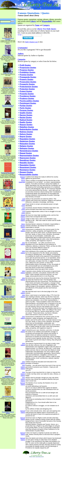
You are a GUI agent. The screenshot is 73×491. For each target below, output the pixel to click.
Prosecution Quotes (28, 82)
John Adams (23, 230)
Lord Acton (23, 199)
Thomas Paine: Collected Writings (8, 412)
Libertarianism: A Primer (8, 377)
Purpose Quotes (26, 110)
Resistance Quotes (27, 170)
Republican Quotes (28, 160)
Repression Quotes (28, 158)
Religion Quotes (26, 146)
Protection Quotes (27, 89)
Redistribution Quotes (29, 129)
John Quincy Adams (23, 367)
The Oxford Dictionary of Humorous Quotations (8, 105)
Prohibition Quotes (27, 72)
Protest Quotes (26, 91)
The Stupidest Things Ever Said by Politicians (7, 189)
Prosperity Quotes (27, 84)
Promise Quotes (26, 75)
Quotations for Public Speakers (7, 326)
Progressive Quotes (28, 68)
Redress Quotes (26, 132)
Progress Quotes (27, 70)
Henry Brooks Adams (23, 225)
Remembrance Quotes (29, 151)
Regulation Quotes (27, 139)
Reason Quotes (26, 125)
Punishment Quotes (28, 103)
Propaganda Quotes (28, 77)
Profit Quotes (25, 65)
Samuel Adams (22, 383)
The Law (8, 154)
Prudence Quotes (27, 98)
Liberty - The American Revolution (7, 341)
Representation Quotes (29, 155)
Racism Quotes (26, 115)
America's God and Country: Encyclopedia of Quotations (8, 135)
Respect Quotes (26, 172)
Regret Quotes (26, 136)
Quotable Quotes (8, 222)
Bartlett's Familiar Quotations (8, 172)
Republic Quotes (26, 163)
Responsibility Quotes (29, 174)
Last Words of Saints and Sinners (8, 118)
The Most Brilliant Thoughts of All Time (8, 238)
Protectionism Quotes (29, 87)
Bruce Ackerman (22, 181)
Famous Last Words (8, 54)
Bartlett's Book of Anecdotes (8, 311)
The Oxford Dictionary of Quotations (8, 38)
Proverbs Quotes (27, 94)
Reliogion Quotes (27, 148)
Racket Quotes (26, 117)
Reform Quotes (26, 134)
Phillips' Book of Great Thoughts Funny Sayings (7, 277)
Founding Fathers (8, 358)
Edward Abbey (22, 177)
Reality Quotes (26, 122)
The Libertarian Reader (7, 396)
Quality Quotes (26, 113)
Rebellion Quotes (27, 127)
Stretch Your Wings (8, 72)
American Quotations (8, 87)
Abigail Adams (23, 216)
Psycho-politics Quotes (29, 101)
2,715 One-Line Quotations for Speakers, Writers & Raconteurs (8, 259)
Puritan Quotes (26, 106)
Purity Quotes (25, 108)
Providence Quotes (28, 96)
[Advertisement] (36, 474)
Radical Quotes (26, 120)
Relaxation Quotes (27, 144)
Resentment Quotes (28, 167)
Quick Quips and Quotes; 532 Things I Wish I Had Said (8, 296)
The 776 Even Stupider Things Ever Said (8, 207)
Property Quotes (26, 79)
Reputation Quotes (27, 165)
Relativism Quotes (27, 141)
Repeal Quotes (26, 153)
